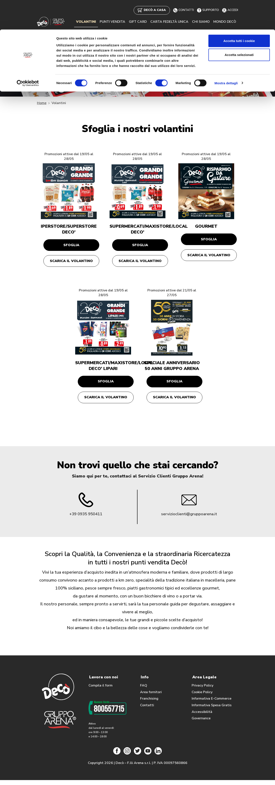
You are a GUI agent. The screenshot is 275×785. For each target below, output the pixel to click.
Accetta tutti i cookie (239, 11)
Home (41, 103)
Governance (201, 723)
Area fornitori (151, 697)
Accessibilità (202, 716)
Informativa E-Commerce (211, 703)
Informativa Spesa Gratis (212, 710)
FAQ (143, 690)
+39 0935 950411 (86, 518)
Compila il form (101, 690)
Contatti (147, 710)
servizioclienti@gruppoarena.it (189, 518)
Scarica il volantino (71, 262)
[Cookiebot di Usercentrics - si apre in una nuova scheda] (28, 53)
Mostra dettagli (226, 53)
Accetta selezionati (239, 25)
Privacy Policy (202, 690)
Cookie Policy (202, 697)
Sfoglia (71, 245)
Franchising (149, 703)
